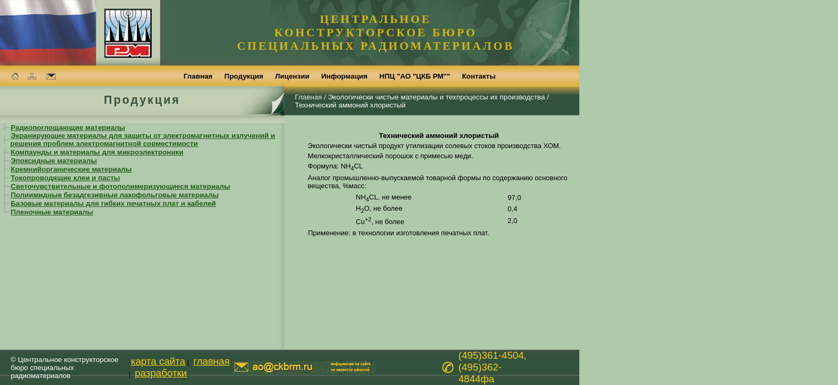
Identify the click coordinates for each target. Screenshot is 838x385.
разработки (161, 373)
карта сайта (158, 361)
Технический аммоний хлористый (350, 105)
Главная (308, 97)
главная (211, 361)
